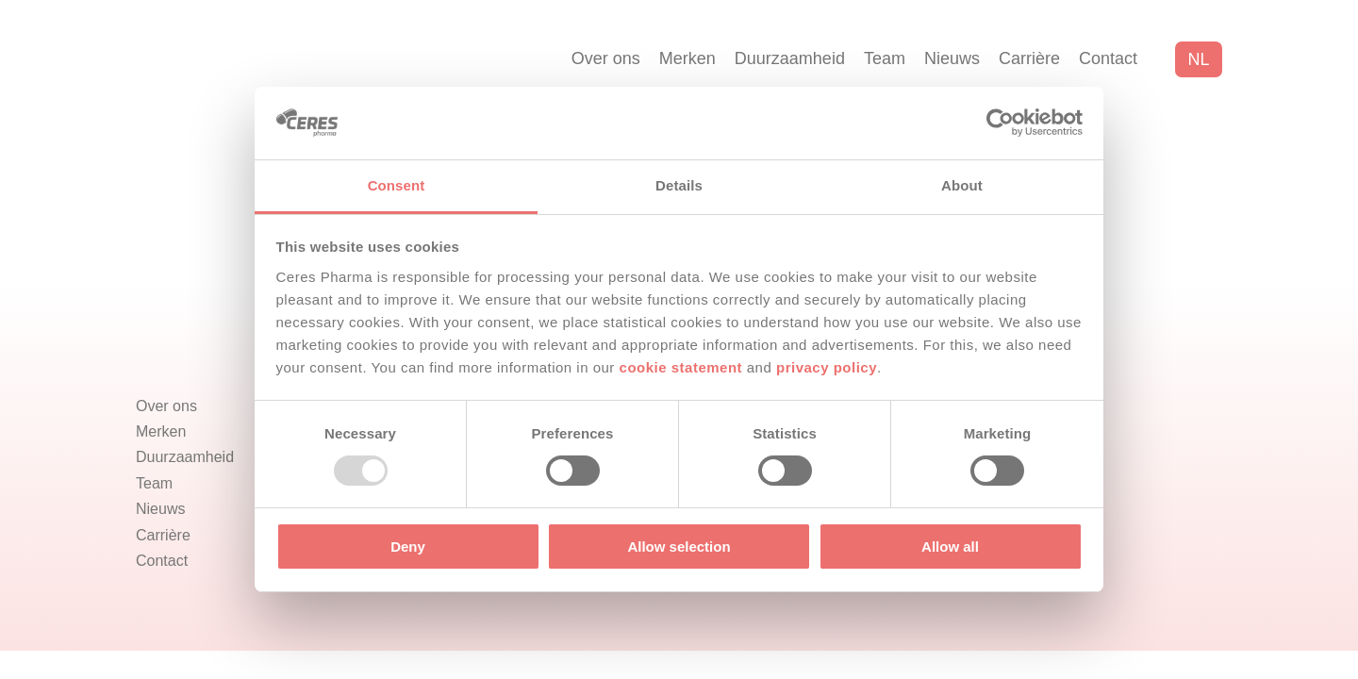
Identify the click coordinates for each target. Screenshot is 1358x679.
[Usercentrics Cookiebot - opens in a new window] (1000, 122)
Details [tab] (679, 185)
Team (884, 58)
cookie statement (681, 367)
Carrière (1029, 58)
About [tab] (962, 185)
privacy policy (826, 367)
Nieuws (952, 58)
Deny (407, 546)
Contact (1108, 58)
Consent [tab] (396, 185)
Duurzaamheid (790, 58)
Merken (687, 58)
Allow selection (678, 546)
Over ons (605, 58)
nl (1198, 59)
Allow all (950, 546)
